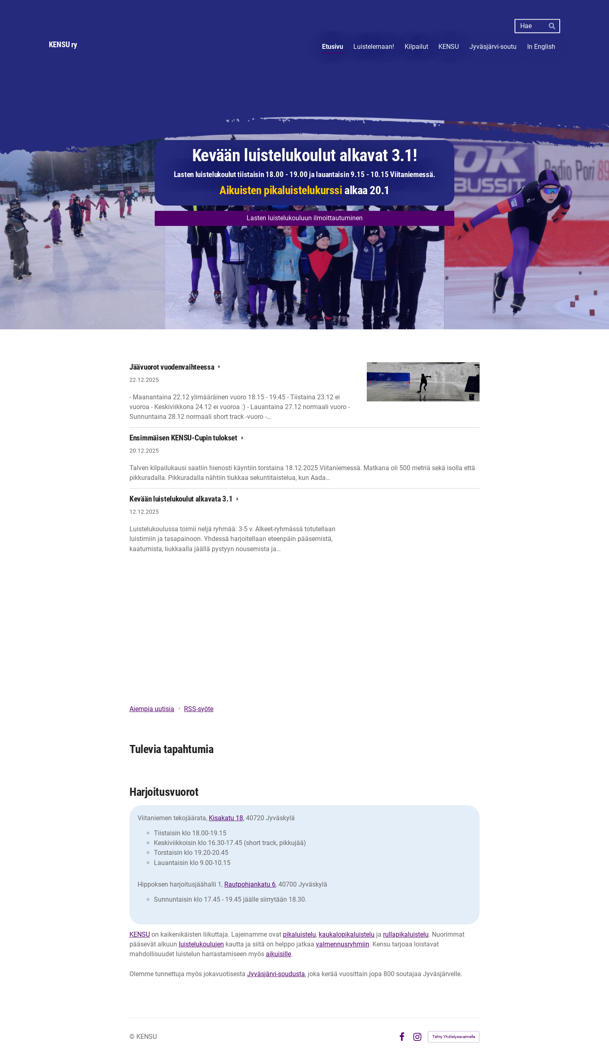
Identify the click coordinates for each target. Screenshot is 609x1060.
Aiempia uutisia (151, 709)
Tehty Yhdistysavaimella (453, 1036)
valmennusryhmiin (342, 944)
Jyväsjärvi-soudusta (276, 974)
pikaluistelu (299, 934)
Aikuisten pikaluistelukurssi (280, 190)
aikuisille (278, 954)
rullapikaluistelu (406, 934)
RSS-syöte (198, 709)
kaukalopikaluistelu (347, 934)
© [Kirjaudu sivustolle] (132, 1036)
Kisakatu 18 (226, 818)
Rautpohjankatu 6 (250, 884)
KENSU (139, 934)
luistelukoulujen (201, 944)
